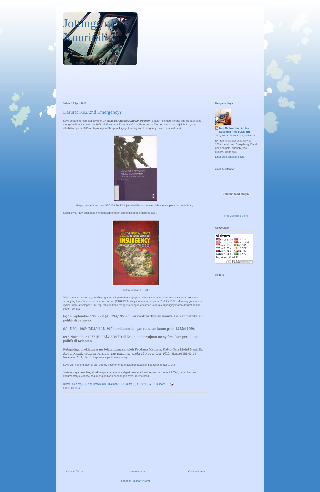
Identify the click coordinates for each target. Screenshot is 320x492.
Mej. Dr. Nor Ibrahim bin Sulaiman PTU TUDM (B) (234, 130)
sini (178, 128)
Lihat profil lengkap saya (229, 156)
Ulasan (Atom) (141, 480)
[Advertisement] (135, 429)
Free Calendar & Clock (236, 216)
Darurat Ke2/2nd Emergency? (92, 112)
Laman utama (137, 471)
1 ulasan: (160, 383)
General (75, 388)
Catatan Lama (196, 471)
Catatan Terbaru (75, 471)
